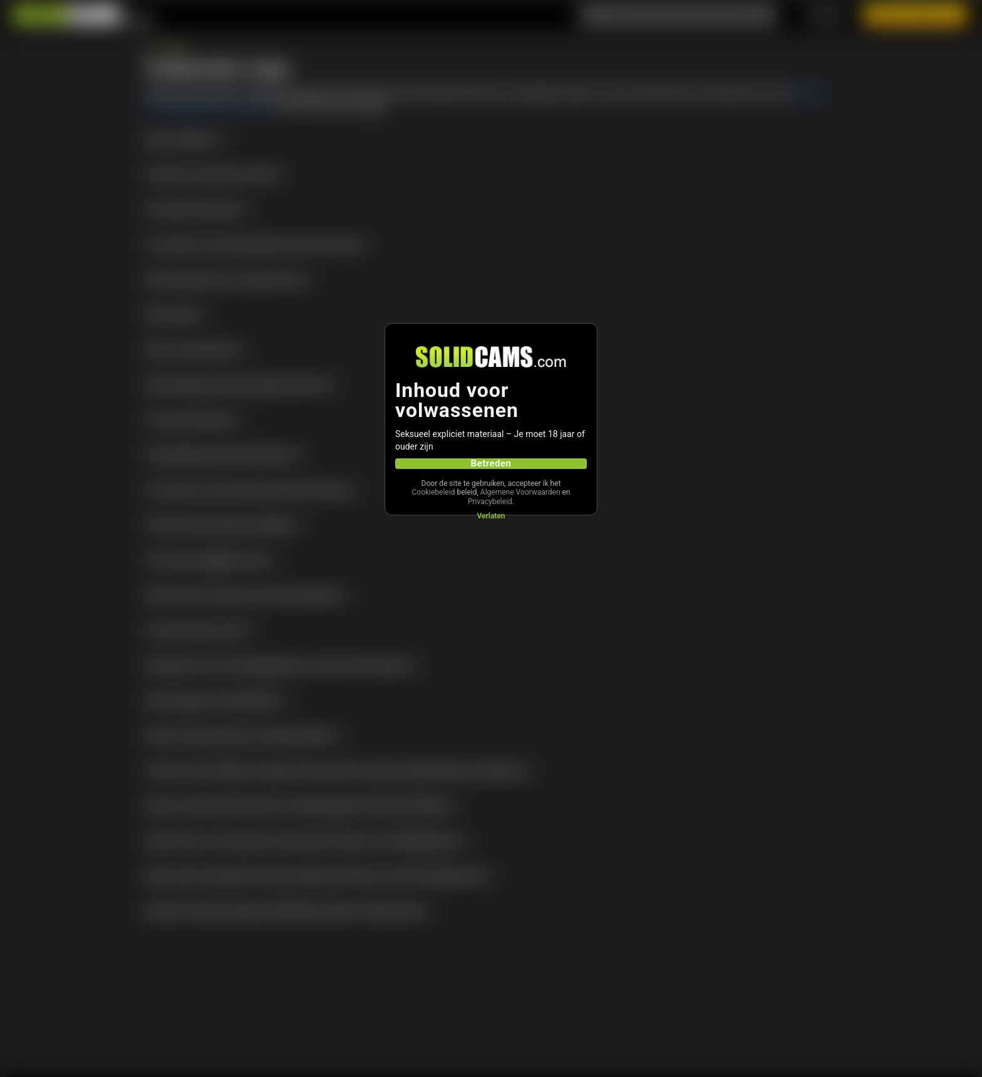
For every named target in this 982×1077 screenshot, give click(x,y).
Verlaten (491, 516)
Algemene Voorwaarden (520, 492)
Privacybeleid (490, 501)
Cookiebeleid (433, 492)
